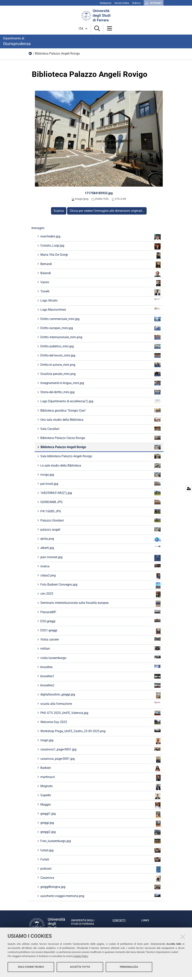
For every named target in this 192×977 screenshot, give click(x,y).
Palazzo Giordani (100, 520)
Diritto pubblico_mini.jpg (100, 346)
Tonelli (100, 292)
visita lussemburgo (100, 658)
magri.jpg (100, 741)
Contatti (118, 920)
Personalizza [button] (129, 966)
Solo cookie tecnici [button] (31, 966)
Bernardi (100, 265)
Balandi (100, 274)
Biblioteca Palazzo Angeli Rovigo (100, 447)
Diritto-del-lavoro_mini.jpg (100, 355)
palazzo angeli (100, 529)
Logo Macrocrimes (100, 309)
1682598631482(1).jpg (100, 493)
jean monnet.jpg (100, 558)
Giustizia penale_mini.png (100, 374)
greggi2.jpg (100, 832)
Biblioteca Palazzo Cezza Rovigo (100, 438)
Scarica (59, 211)
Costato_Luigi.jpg (100, 246)
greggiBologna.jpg (100, 887)
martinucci (100, 778)
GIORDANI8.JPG (100, 502)
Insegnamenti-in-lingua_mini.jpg (100, 383)
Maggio (100, 805)
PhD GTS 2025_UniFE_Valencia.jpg (100, 713)
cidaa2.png (100, 576)
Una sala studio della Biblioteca (100, 419)
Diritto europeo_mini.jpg (100, 328)
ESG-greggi (100, 621)
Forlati (100, 859)
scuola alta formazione (100, 703)
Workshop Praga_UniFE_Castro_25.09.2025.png (100, 731)
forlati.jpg (100, 850)
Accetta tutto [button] (80, 966)
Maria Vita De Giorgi (100, 255)
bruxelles (100, 667)
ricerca (100, 566)
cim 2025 (100, 594)
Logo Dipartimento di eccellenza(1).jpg (100, 401)
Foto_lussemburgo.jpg (100, 841)
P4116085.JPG (100, 511)
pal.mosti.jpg (100, 484)
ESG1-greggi (100, 631)
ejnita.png (100, 539)
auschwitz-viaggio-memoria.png (100, 896)
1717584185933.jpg (99, 193)
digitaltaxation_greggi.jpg (100, 695)
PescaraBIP (100, 612)
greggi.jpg (100, 824)
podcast (100, 869)
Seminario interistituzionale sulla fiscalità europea (100, 604)
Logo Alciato (100, 300)
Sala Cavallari (100, 429)
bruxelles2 (100, 685)
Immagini (30, 54)
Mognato (100, 787)
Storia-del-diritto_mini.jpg (100, 392)
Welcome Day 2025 (100, 722)
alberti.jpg (100, 548)
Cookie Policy (80, 956)
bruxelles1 (100, 676)
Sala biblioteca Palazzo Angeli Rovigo (100, 456)
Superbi (100, 796)
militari (100, 648)
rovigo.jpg (100, 474)
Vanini (100, 283)
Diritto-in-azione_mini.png (100, 364)
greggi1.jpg (100, 814)
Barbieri (100, 768)
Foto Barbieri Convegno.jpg (100, 585)
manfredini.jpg (100, 237)
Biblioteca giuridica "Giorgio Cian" (100, 410)
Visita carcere (100, 639)
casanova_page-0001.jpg (100, 759)
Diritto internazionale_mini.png (100, 337)
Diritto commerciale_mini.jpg (100, 319)
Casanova (100, 878)
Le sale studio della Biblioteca (100, 465)
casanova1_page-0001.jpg (100, 749)
